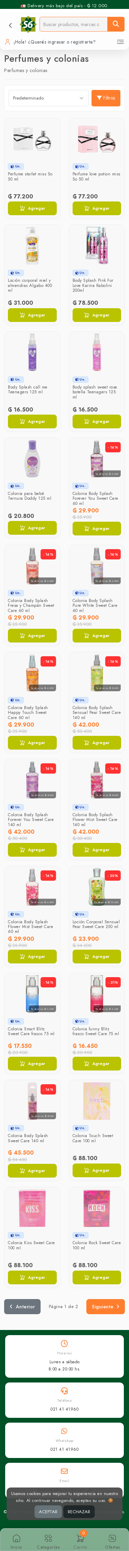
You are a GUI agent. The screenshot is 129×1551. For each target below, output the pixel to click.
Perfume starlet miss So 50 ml (30, 176)
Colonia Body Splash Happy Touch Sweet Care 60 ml (28, 713)
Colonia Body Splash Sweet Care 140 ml (28, 1138)
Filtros (106, 97)
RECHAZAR (79, 1511)
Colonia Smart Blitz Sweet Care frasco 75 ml (31, 1031)
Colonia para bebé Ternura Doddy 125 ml (29, 495)
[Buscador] (74, 24)
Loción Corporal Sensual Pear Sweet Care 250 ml (96, 924)
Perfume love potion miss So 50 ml (96, 176)
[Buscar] (116, 24)
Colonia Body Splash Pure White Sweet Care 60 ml (95, 606)
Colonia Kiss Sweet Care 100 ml (31, 1245)
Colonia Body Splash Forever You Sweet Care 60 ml (95, 498)
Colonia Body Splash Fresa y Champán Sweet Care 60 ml (31, 606)
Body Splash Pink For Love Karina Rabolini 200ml (93, 285)
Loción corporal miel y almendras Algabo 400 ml (30, 285)
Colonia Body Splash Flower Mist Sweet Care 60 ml (30, 927)
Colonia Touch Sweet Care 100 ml (93, 1138)
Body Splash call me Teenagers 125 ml (27, 389)
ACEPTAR (48, 1511)
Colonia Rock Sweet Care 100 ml (97, 1245)
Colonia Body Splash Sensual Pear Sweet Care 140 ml (97, 713)
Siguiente (105, 1306)
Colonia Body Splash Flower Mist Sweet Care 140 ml (95, 820)
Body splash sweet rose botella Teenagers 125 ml (95, 392)
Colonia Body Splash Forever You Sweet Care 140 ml (31, 820)
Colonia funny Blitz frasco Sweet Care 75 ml (96, 1031)
